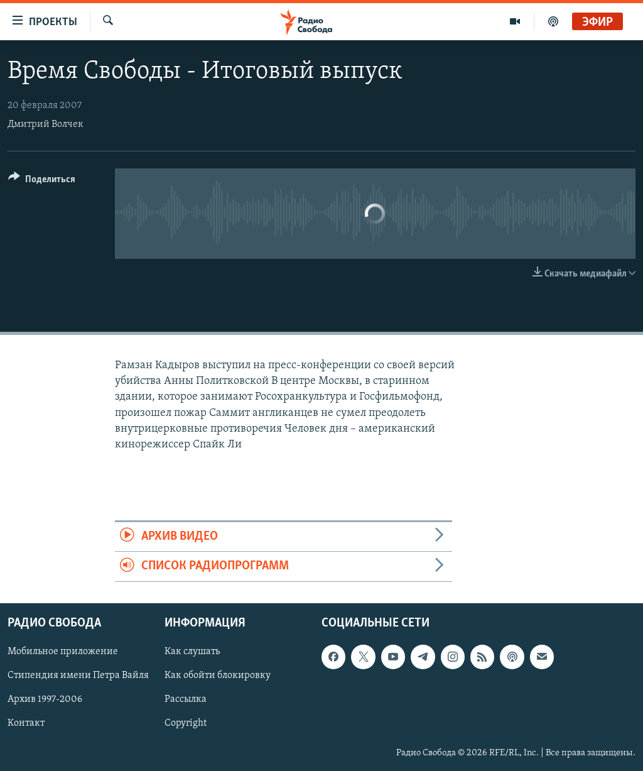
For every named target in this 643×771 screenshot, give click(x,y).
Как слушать (192, 652)
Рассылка (186, 699)
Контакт (26, 723)
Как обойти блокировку (218, 675)
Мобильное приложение (63, 652)
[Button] (41, 181)
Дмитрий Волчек (46, 124)
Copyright (186, 723)
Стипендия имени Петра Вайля (78, 675)
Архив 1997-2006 (45, 699)
